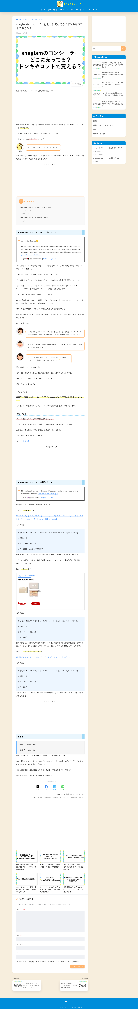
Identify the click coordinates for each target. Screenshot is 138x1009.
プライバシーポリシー (78, 10)
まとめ (22, 221)
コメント (20, 909)
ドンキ (82, 797)
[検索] (123, 48)
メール (19, 944)
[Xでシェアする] (38, 787)
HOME (69, 1001)
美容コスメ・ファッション (75, 794)
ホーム (43, 10)
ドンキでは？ (26, 210)
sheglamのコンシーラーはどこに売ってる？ (35, 207)
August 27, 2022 (47, 497)
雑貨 (95, 130)
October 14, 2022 (49, 259)
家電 (95, 121)
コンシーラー (72, 797)
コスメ (63, 797)
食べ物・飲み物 (99, 134)
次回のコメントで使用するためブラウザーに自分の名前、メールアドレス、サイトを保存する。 (49, 961)
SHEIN (56, 797)
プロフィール (64, 10)
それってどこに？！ (69, 3)
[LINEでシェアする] (62, 787)
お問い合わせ (52, 10)
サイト (18, 953)
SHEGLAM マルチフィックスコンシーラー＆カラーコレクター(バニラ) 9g (43, 657)
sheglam (48, 797)
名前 (19, 935)
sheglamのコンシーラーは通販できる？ (34, 217)
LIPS (40, 797)
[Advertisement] (50, 108)
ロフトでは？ (26, 213)
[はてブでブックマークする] (54, 787)
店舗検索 (26, 441)
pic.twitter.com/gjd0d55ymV (31, 255)
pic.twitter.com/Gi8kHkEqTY (48, 494)
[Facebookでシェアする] (46, 787)
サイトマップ (92, 10)
